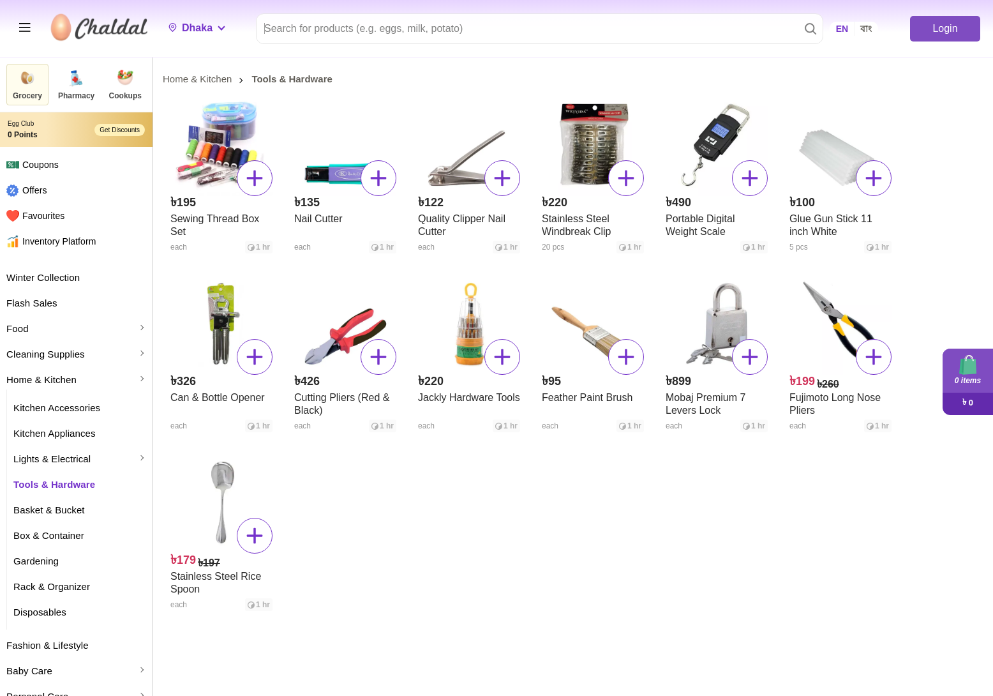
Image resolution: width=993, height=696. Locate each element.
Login (944, 28)
